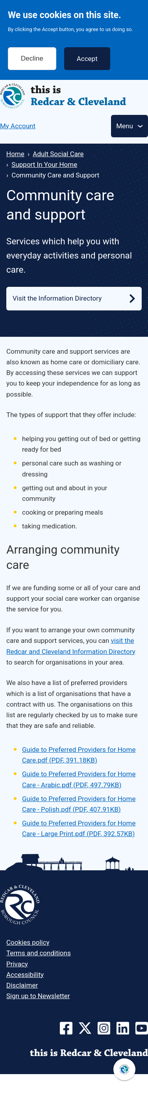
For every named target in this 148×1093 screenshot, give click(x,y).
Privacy (17, 964)
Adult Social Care (58, 154)
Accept (87, 53)
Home (15, 154)
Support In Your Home (44, 164)
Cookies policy (28, 942)
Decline (32, 53)
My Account (17, 126)
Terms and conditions (38, 953)
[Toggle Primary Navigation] (129, 126)
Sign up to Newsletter (38, 996)
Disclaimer (22, 985)
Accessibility (25, 975)
